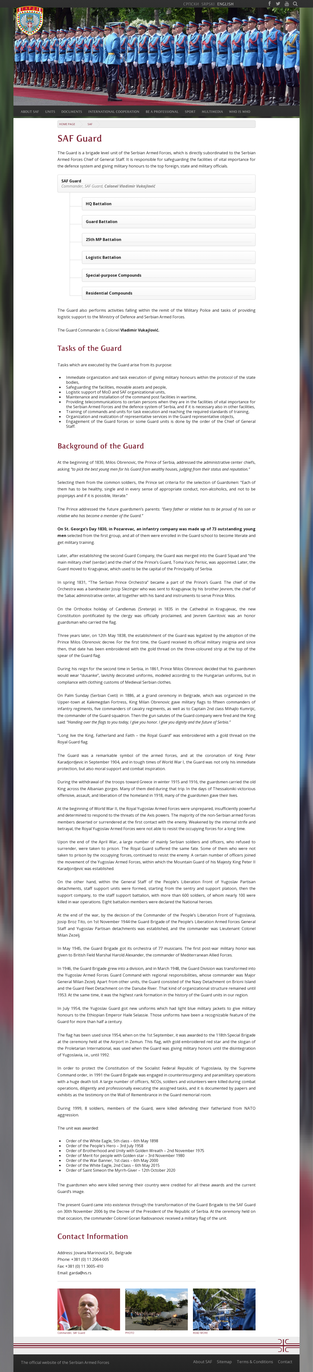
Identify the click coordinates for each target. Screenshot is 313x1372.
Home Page (67, 124)
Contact (285, 1361)
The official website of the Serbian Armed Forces (65, 1362)
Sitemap (224, 1361)
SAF (90, 124)
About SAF (202, 1361)
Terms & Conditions (255, 1361)
